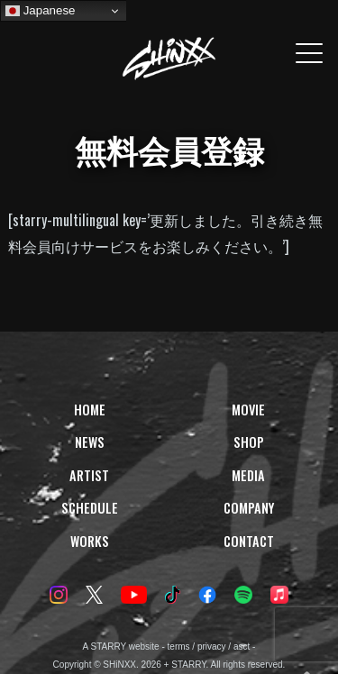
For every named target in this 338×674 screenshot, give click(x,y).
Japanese (40, 11)
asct (241, 646)
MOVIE (248, 409)
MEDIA (248, 475)
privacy (211, 646)
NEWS (90, 442)
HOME (89, 409)
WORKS (89, 541)
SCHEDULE (89, 507)
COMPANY (249, 507)
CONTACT (249, 541)
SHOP (248, 442)
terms (179, 646)
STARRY (108, 646)
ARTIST (89, 475)
